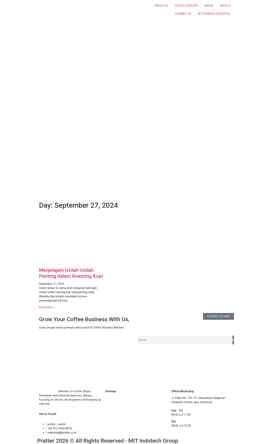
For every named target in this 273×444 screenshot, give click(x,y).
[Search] (233, 340)
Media (109, 404)
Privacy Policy (114, 431)
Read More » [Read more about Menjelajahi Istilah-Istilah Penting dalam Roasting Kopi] (46, 307)
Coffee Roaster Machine (120, 398)
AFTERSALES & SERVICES (214, 13)
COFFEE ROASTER (186, 5)
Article (109, 411)
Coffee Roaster (48, 391)
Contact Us (111, 418)
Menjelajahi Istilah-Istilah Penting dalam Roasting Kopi (71, 273)
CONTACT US (183, 13)
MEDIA (208, 5)
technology (57, 403)
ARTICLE (225, 5)
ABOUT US (161, 5)
